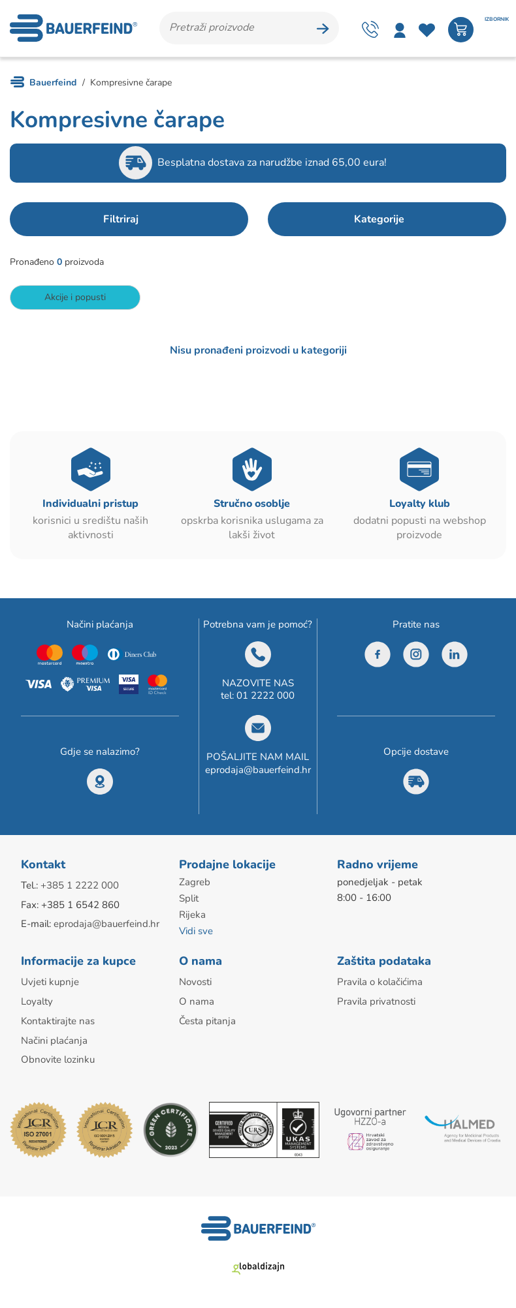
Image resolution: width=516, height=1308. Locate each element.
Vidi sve (196, 932)
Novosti (195, 982)
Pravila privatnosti (376, 1001)
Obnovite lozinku (58, 1058)
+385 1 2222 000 (79, 888)
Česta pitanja (207, 1020)
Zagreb (194, 885)
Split (189, 900)
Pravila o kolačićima (380, 982)
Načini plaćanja (54, 1039)
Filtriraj (120, 222)
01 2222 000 (265, 698)
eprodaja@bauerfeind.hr (258, 772)
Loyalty (37, 1001)
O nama (196, 1001)
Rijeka (192, 916)
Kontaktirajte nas (58, 1020)
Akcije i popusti (75, 300)
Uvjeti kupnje (50, 982)
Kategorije (379, 222)
